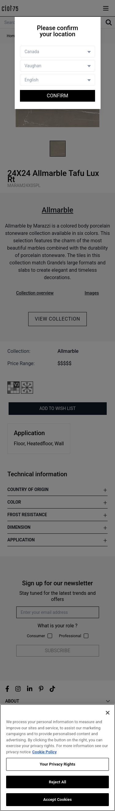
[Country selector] (57, 51)
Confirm (57, 96)
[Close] (107, 712)
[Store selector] (57, 66)
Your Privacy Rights (57, 764)
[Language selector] (57, 80)
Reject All (57, 782)
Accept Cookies (57, 799)
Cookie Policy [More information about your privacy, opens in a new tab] (44, 752)
